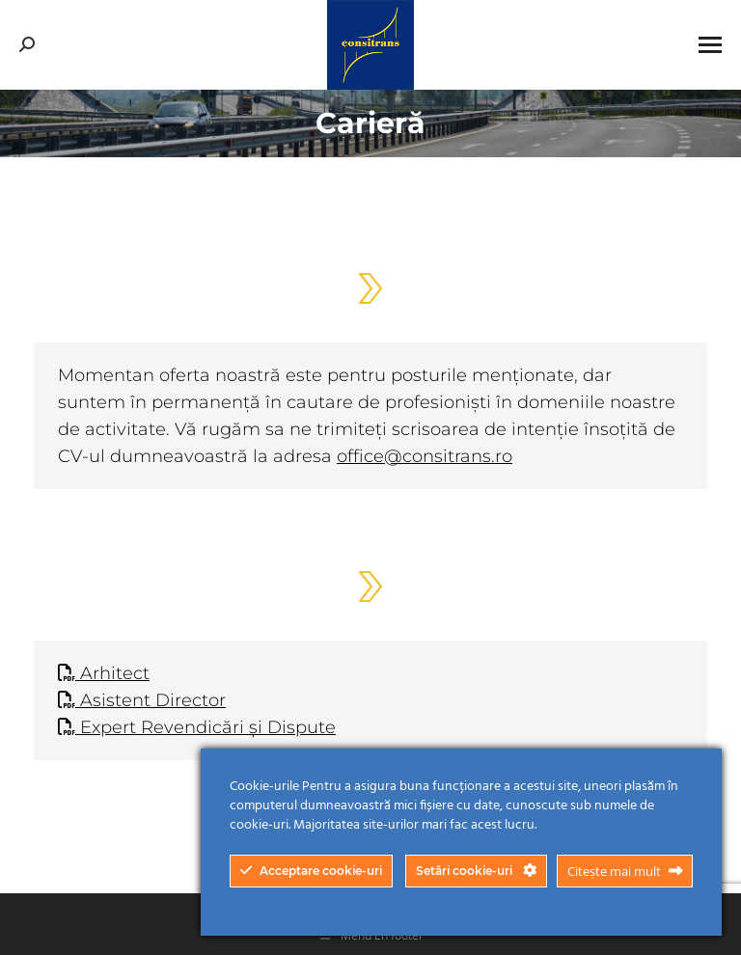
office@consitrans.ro (424, 456)
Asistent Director (142, 700)
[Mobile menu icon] (710, 45)
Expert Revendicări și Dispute (197, 727)
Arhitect (104, 673)
